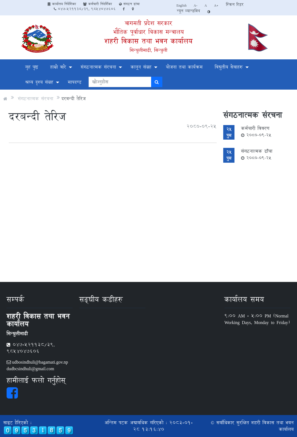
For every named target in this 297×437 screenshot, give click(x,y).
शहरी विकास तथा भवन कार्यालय (148, 41)
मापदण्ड (74, 82)
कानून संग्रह (141, 67)
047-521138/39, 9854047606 (85, 8)
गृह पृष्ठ (31, 67)
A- (195, 5)
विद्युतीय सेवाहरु (229, 67)
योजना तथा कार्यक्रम (184, 67)
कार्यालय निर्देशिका (62, 3)
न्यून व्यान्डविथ (188, 11)
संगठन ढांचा (129, 3)
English (182, 5)
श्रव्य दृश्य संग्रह (39, 82)
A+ (216, 5)
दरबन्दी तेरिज (73, 98)
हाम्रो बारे (58, 67)
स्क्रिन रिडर (235, 4)
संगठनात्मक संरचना (98, 67)
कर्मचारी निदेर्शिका (97, 3)
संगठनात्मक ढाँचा (256, 154)
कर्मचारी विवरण (256, 131)
